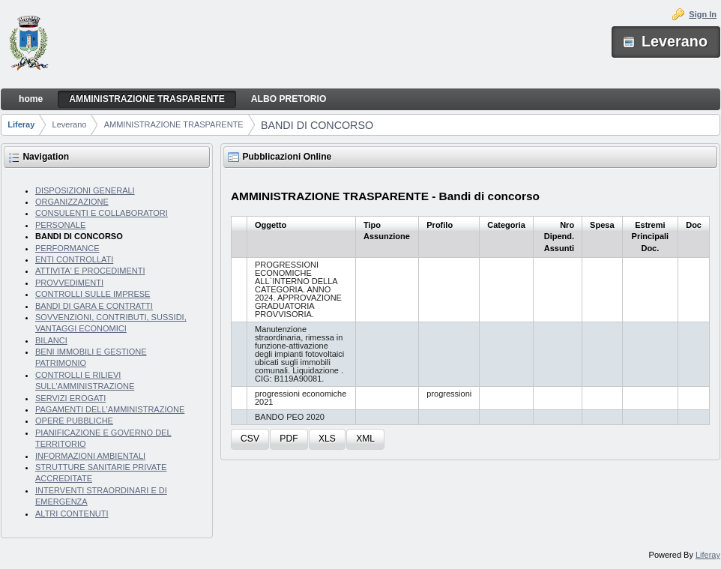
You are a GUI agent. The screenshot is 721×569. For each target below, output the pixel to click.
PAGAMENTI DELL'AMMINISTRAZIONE (109, 409)
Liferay (20, 124)
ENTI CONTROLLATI (74, 259)
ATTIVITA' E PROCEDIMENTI (90, 270)
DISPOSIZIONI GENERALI (85, 190)
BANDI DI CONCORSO (317, 125)
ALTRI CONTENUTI (72, 513)
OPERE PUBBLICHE (74, 420)
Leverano (69, 124)
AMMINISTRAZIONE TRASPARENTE (174, 124)
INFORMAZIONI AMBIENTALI (90, 455)
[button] (250, 440)
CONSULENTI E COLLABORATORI (101, 212)
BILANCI (51, 340)
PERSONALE (60, 224)
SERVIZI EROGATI (70, 398)
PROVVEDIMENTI (69, 282)
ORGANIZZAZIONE (72, 201)
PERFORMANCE (67, 248)
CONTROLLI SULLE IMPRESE (92, 293)
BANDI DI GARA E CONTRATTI (94, 305)
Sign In (703, 14)
